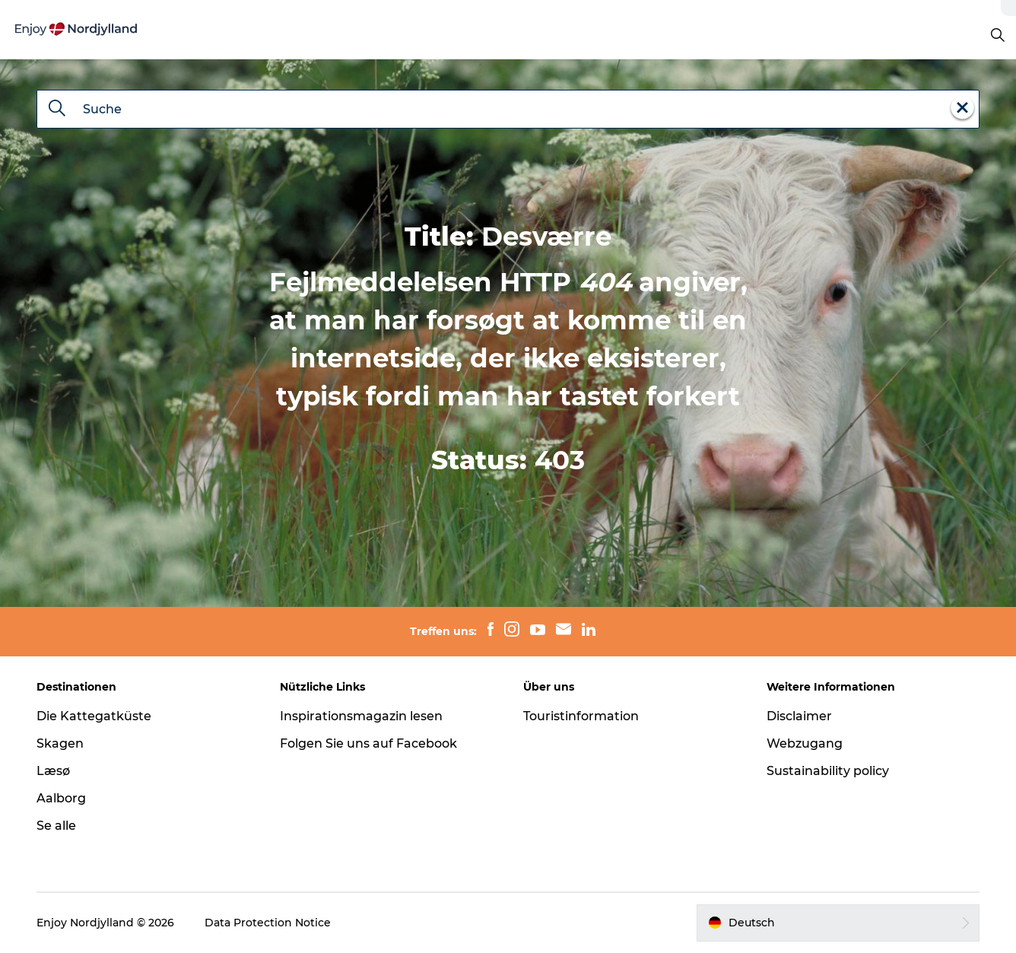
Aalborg (61, 798)
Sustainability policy (828, 771)
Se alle (56, 825)
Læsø (53, 771)
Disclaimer (799, 716)
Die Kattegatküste (94, 716)
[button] (838, 922)
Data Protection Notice (268, 922)
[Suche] (57, 109)
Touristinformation (581, 716)
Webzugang (805, 743)
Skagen (60, 743)
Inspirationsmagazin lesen (361, 716)
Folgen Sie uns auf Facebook (368, 743)
